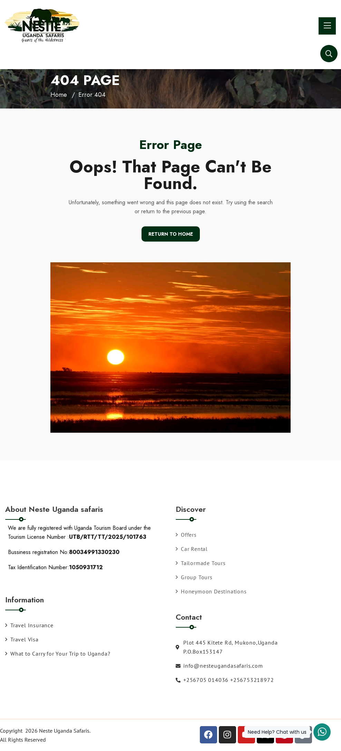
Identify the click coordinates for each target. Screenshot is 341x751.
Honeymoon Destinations (211, 591)
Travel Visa (22, 639)
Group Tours (194, 577)
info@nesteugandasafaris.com (219, 665)
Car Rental (192, 548)
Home (58, 94)
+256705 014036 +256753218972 (225, 679)
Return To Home (170, 234)
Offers (186, 534)
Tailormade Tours (201, 563)
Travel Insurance (29, 625)
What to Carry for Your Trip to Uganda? (57, 653)
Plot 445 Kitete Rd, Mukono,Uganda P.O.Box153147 (226, 647)
